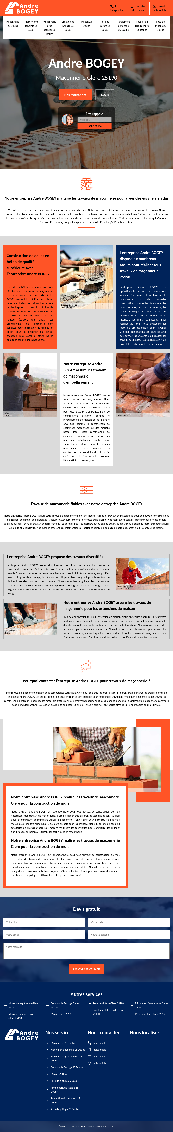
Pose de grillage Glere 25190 (150, 1014)
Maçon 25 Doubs (60, 1074)
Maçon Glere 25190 (61, 1014)
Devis (105, 95)
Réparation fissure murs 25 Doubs (142, 25)
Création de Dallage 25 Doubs (68, 25)
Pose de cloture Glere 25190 (108, 1003)
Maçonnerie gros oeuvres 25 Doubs (66, 1058)
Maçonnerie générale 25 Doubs (31, 25)
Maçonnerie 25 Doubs (63, 1043)
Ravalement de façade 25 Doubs (123, 25)
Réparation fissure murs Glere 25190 (151, 1005)
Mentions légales (105, 1126)
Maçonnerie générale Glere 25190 (23, 1005)
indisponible (116, 10)
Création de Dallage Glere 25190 (65, 1005)
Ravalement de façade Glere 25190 (108, 1012)
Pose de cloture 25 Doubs (104, 25)
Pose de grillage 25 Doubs (160, 25)
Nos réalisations (75, 95)
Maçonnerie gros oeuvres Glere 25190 (22, 1016)
